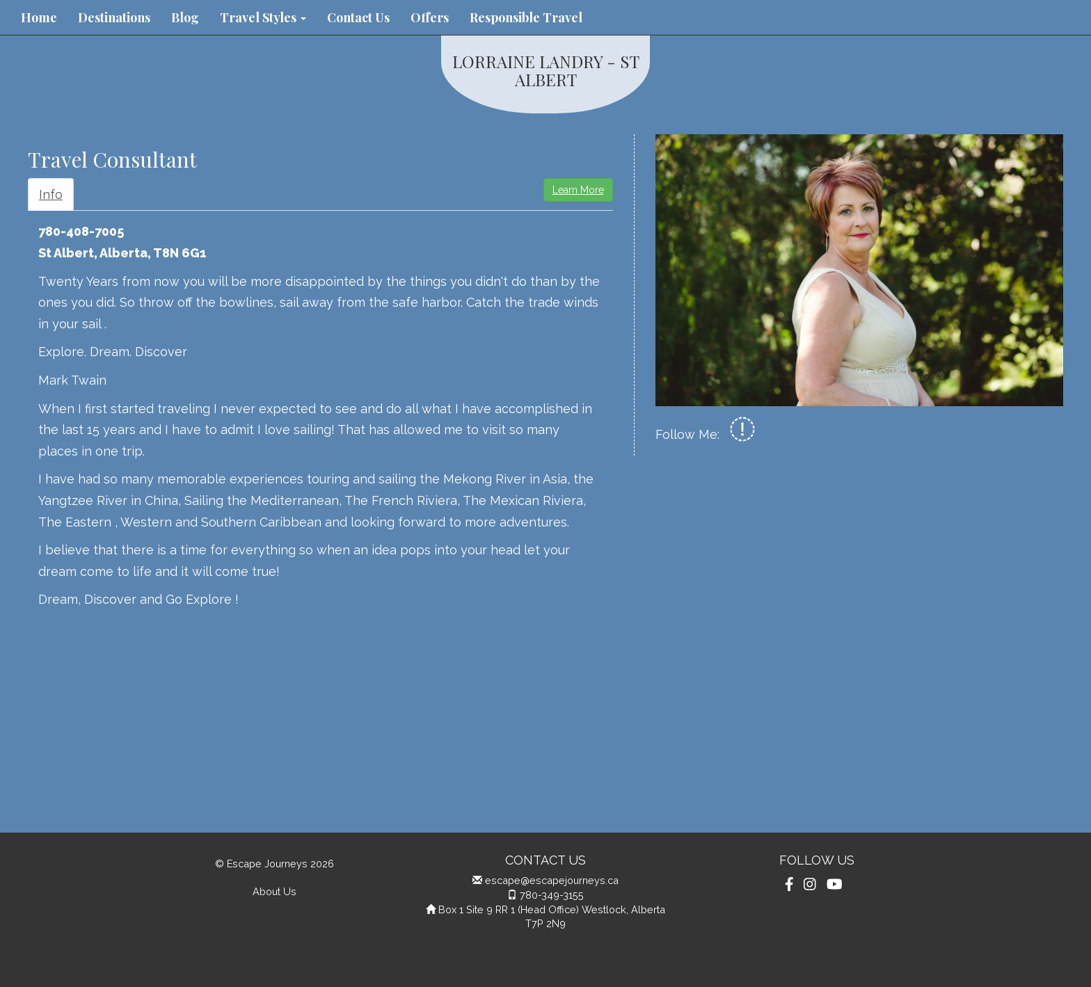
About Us (274, 891)
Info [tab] (51, 194)
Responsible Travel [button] (526, 17)
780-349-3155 (552, 895)
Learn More (578, 189)
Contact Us (358, 17)
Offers (430, 17)
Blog (185, 17)
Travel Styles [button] (263, 17)
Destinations (114, 17)
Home (39, 17)
